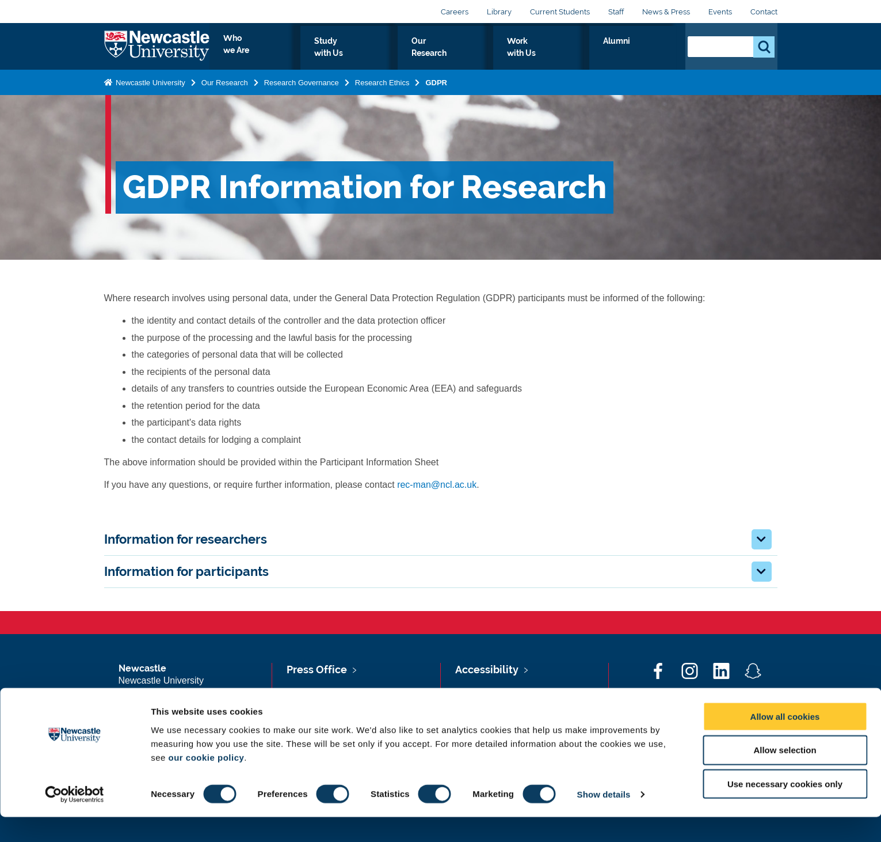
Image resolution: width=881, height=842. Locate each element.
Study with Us (429, 54)
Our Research (508, 54)
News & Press (666, 11)
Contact (763, 11)
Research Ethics (382, 92)
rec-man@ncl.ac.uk (436, 485)
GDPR (437, 92)
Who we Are (352, 54)
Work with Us (587, 54)
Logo (156, 51)
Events (720, 11)
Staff (616, 11)
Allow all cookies (785, 741)
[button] (762, 539)
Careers (454, 11)
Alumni (651, 54)
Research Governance (301, 92)
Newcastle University (149, 92)
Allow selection (784, 775)
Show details (604, 819)
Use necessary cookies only (784, 809)
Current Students (560, 11)
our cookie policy (206, 782)
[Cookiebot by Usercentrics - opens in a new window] (74, 819)
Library (499, 11)
